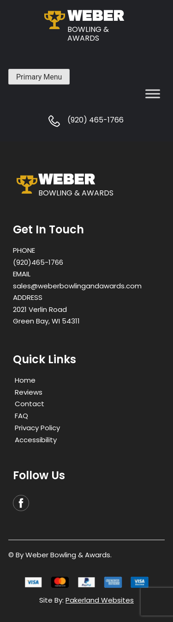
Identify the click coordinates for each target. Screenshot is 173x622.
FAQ (21, 416)
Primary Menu (39, 77)
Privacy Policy (37, 428)
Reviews (28, 391)
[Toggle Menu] (152, 93)
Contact (29, 404)
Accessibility (36, 439)
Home (25, 379)
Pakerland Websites (100, 600)
